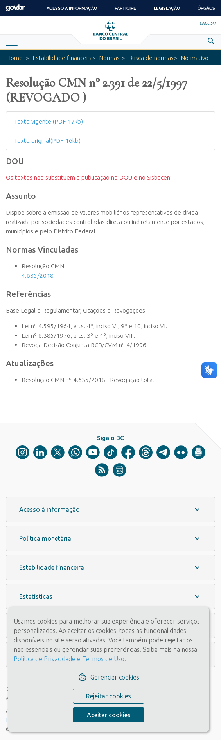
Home (14, 57)
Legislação (167, 8)
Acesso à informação (72, 8)
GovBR (15, 8)
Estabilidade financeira (62, 57)
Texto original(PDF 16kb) (47, 140)
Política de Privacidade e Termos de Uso (69, 658)
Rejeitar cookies (108, 696)
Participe (125, 8)
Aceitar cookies (109, 714)
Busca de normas (151, 57)
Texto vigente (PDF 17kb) (48, 121)
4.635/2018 (38, 275)
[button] (110, 509)
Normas (109, 57)
